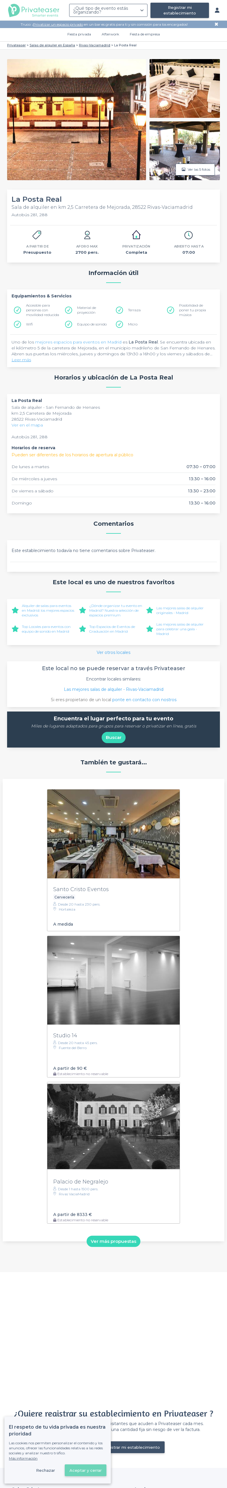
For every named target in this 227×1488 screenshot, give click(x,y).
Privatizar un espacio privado (58, 24)
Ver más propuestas (113, 1241)
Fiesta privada (79, 34)
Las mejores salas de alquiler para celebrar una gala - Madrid (180, 629)
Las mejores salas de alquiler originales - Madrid (180, 610)
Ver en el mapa (27, 425)
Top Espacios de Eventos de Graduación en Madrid (112, 629)
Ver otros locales (113, 652)
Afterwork (110, 34)
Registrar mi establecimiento (179, 10)
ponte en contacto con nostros (144, 699)
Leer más (21, 359)
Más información (23, 1458)
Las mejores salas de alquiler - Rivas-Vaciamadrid (113, 689)
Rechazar (45, 1470)
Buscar (113, 737)
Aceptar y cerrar (85, 1470)
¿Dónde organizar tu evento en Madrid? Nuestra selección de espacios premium (115, 610)
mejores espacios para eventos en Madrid (78, 342)
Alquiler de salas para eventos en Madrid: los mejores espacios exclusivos (48, 610)
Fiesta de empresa (145, 34)
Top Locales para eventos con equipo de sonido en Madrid (46, 629)
